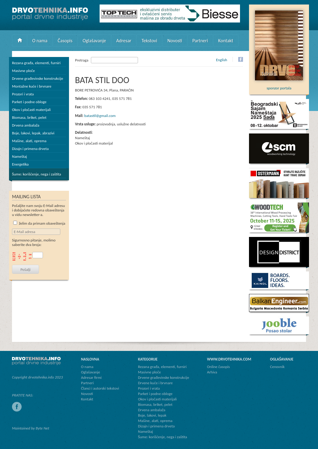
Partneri (200, 40)
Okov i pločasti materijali (31, 109)
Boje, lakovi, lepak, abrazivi (33, 133)
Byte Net (42, 428)
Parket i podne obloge (29, 102)
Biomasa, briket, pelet (29, 117)
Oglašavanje (94, 40)
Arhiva (212, 372)
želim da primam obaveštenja (39, 223)
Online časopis (218, 366)
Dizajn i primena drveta (30, 148)
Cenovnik (277, 366)
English (221, 60)
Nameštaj (19, 156)
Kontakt (225, 40)
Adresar (123, 40)
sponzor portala (279, 85)
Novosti (174, 40)
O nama (40, 40)
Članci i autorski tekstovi (100, 388)
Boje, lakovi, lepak (152, 415)
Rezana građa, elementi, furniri (36, 63)
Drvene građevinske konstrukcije (37, 78)
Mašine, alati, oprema (29, 141)
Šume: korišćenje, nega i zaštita (36, 174)
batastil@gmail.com (100, 115)
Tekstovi (149, 40)
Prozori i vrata (23, 94)
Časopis (65, 40)
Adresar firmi (91, 377)
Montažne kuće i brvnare (31, 86)
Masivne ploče (23, 70)
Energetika (20, 164)
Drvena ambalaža (25, 125)
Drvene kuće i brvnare (155, 383)
